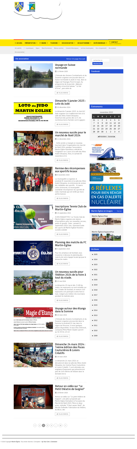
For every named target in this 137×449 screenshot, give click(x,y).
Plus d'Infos (62, 93)
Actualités (18, 48)
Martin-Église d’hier (100, 216)
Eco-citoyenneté (103, 48)
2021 (94, 275)
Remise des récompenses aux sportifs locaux (66, 171)
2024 (94, 259)
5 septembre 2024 (62, 252)
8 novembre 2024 (62, 178)
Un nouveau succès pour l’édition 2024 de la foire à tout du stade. (70, 278)
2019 (94, 285)
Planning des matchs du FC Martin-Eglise (70, 247)
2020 (94, 280)
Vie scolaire (114, 48)
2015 (94, 305)
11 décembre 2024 (62, 139)
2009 (94, 336)
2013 (94, 315)
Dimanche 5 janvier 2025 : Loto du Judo (71, 102)
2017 (94, 295)
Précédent (102, 137)
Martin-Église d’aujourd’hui (103, 232)
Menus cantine (60, 48)
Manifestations (48, 48)
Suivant (110, 137)
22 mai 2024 (60, 285)
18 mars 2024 (61, 360)
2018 (94, 290)
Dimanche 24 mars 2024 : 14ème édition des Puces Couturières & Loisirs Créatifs (70, 352)
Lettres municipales (89, 48)
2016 (94, 300)
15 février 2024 (61, 396)
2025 (94, 254)
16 (60, 429)
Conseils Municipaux (73, 48)
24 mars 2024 (61, 319)
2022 (94, 270)
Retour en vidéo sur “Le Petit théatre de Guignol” (71, 391)
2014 (94, 310)
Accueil (18, 43)
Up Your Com (46, 446)
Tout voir (119, 211)
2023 (94, 264)
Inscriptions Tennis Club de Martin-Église (70, 211)
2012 (94, 320)
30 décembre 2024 (62, 107)
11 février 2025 (61, 71)
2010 (94, 330)
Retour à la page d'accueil (75, 59)
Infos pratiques (29, 48)
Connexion (54, 446)
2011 (94, 325)
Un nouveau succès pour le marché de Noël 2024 (70, 134)
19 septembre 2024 (63, 216)
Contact (115, 43)
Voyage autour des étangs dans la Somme (69, 313)
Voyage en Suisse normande (66, 66)
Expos (38, 48)
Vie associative (19, 52)
